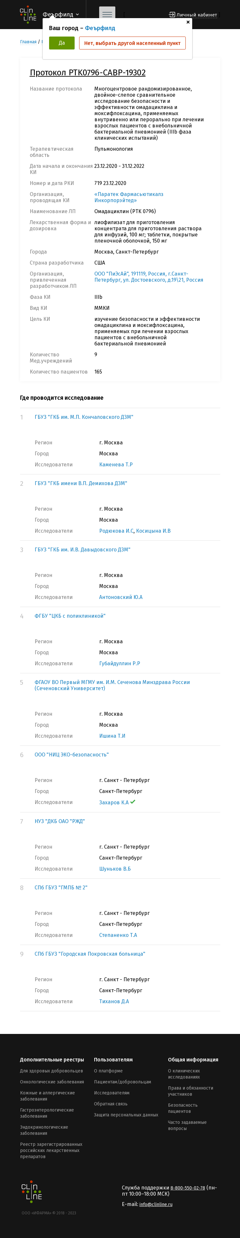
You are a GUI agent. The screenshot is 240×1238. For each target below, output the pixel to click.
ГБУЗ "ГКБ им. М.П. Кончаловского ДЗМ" (84, 417)
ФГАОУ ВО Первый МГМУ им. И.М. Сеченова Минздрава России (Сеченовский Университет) (112, 685)
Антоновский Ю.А (120, 597)
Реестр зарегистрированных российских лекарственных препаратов (51, 1150)
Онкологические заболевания (52, 1082)
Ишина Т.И (112, 736)
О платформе (108, 1071)
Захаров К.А (117, 802)
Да (62, 43)
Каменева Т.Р (116, 465)
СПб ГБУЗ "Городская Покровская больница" (90, 954)
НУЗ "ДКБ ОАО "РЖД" (60, 821)
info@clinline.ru (156, 1204)
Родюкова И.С (116, 531)
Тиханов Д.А (114, 1001)
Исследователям (112, 1093)
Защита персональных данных (126, 1115)
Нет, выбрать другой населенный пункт (132, 43)
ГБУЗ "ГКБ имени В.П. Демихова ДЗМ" (81, 483)
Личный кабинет (197, 15)
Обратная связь (111, 1104)
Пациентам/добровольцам (122, 1082)
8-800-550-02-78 (188, 1188)
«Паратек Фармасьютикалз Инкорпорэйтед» (128, 197)
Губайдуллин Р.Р (119, 663)
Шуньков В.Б (115, 869)
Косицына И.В (153, 531)
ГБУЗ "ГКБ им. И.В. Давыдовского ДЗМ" (82, 550)
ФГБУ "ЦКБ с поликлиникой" (70, 616)
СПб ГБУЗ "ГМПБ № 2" (61, 888)
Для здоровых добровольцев (51, 1071)
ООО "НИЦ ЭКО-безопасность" (72, 755)
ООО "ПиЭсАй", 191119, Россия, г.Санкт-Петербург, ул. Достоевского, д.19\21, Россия (148, 277)
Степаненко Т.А (118, 935)
